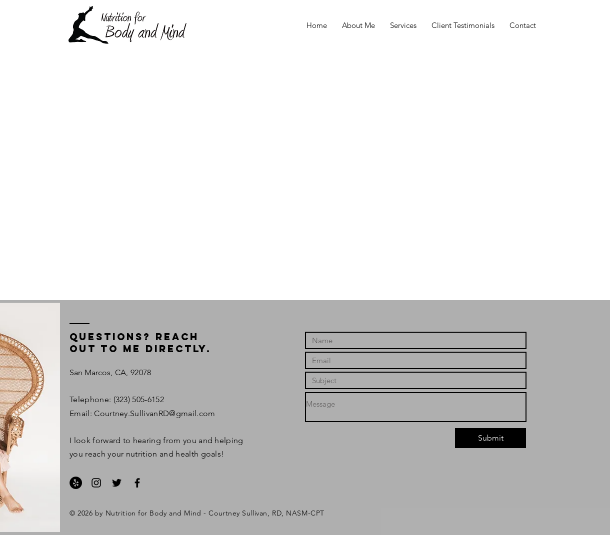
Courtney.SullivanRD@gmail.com (154, 413)
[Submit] (490, 438)
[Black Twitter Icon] (116, 483)
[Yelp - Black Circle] (76, 483)
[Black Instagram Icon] (96, 483)
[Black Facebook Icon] (137, 483)
